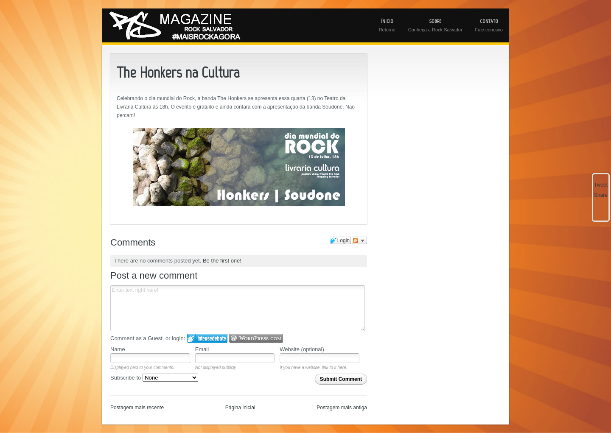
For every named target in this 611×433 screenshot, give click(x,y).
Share (601, 195)
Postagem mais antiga (342, 408)
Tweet (601, 185)
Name (117, 349)
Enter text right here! (237, 308)
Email (202, 349)
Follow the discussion (359, 240)
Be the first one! (222, 260)
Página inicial (240, 408)
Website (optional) (302, 349)
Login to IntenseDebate (207, 338)
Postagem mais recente (137, 408)
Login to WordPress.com (256, 338)
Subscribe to (154, 377)
